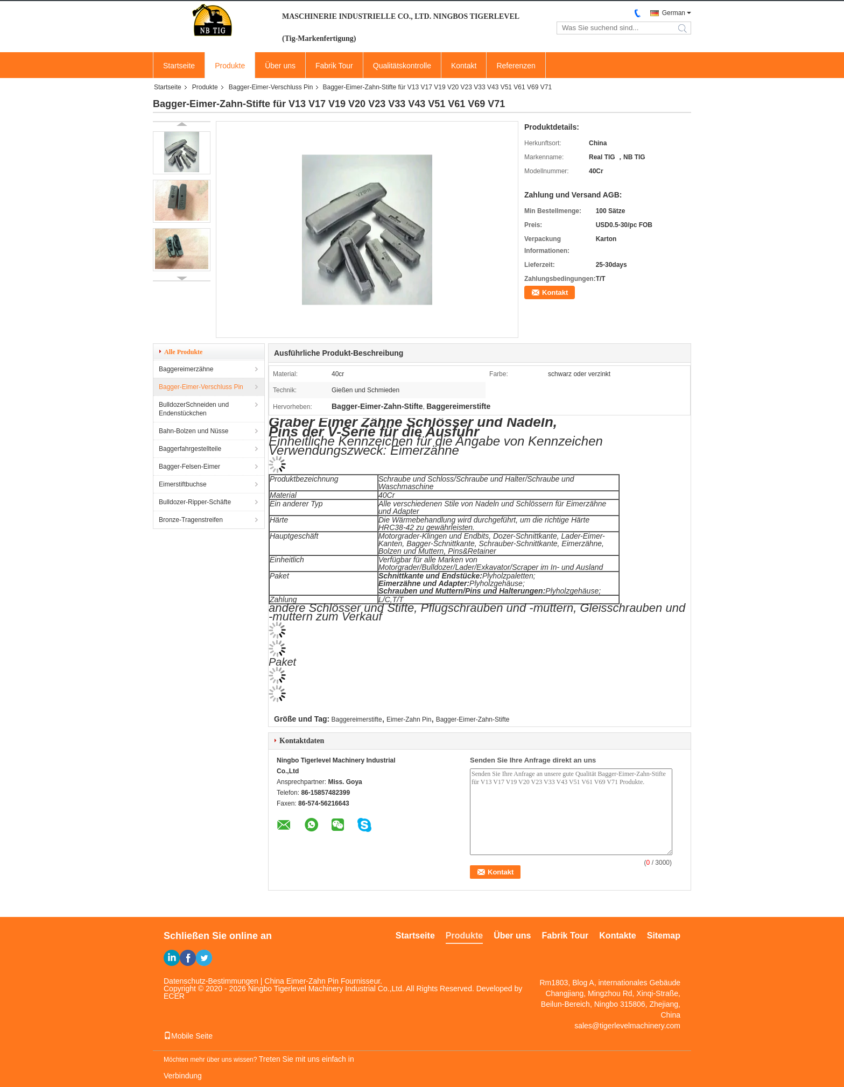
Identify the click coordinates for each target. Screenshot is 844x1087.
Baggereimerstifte (357, 719)
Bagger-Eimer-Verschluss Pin (271, 87)
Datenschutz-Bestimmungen (211, 981)
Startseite (179, 65)
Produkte (230, 65)
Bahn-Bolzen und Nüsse (193, 431)
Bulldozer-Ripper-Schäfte (195, 502)
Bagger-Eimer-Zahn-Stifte (473, 719)
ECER (174, 996)
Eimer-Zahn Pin (408, 719)
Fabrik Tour (334, 65)
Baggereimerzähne (186, 369)
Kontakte (617, 935)
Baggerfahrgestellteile (190, 449)
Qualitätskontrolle (402, 65)
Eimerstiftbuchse (183, 484)
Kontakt (463, 65)
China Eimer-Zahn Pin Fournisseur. (323, 981)
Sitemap (663, 935)
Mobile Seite (188, 1036)
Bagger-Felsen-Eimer (189, 466)
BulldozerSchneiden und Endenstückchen (194, 409)
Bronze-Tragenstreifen (191, 520)
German (673, 13)
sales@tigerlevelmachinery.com (627, 1025)
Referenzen (515, 65)
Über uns (280, 65)
